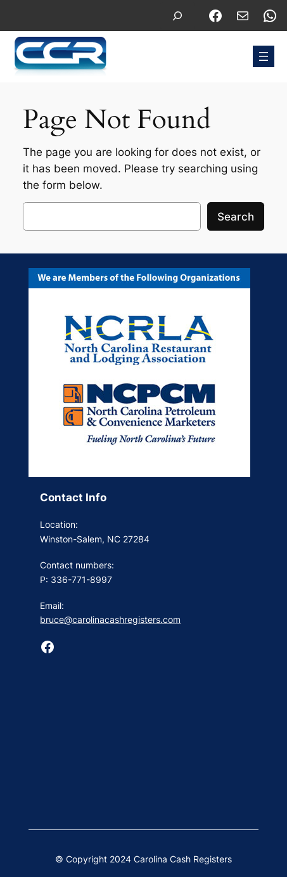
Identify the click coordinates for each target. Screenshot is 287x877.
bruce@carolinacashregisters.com (110, 619)
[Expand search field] (177, 15)
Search (235, 216)
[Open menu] (263, 56)
